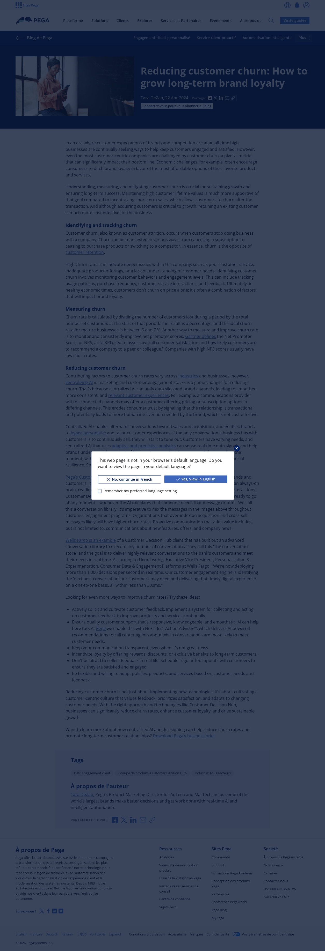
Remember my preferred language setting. (140, 490)
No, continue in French (129, 479)
